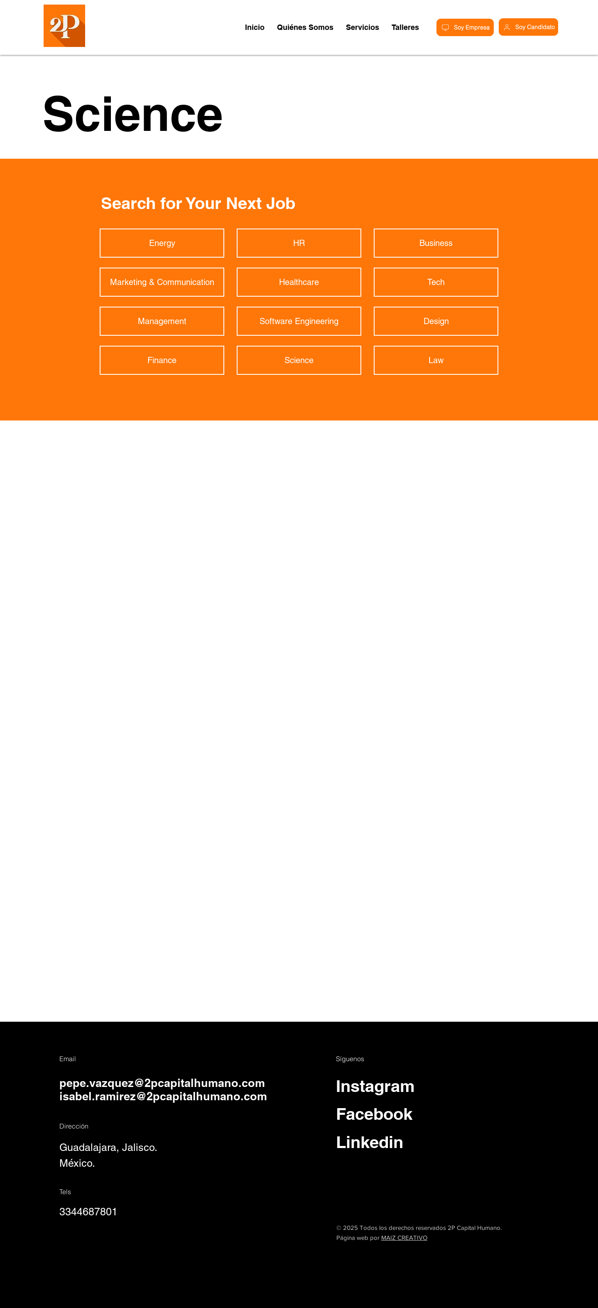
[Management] (162, 321)
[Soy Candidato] (528, 27)
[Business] (436, 243)
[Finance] (162, 360)
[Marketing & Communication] (162, 282)
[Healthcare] (299, 282)
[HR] (299, 243)
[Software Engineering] (299, 321)
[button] (405, 27)
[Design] (436, 321)
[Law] (436, 360)
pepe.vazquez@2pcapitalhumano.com (162, 1082)
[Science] (299, 360)
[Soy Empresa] (465, 27)
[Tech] (436, 282)
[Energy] (162, 243)
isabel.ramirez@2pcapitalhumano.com (163, 1096)
